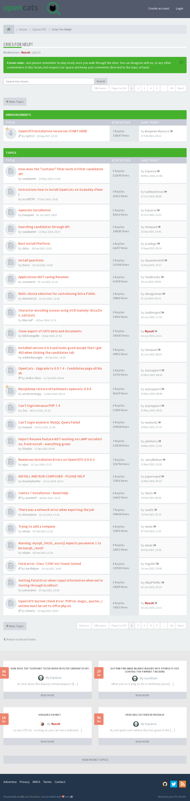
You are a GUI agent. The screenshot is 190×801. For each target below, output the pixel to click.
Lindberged (153, 312)
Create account (158, 8)
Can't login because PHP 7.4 (39, 405)
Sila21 (149, 493)
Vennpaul (151, 227)
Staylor (27, 449)
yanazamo (29, 590)
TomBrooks (152, 277)
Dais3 (26, 265)
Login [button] (179, 8)
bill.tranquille (30, 336)
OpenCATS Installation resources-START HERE (52, 131)
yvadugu (150, 244)
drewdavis (29, 514)
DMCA (36, 782)
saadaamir (29, 179)
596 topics (100, 88)
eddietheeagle (32, 357)
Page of (119, 88)
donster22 (29, 298)
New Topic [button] (15, 102)
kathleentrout (154, 192)
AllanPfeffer (153, 582)
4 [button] (150, 88)
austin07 (31, 498)
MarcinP (27, 320)
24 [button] (171, 88)
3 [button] (144, 88)
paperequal (153, 476)
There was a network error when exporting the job (56, 510)
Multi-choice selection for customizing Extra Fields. (57, 293)
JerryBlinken (153, 460)
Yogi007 (150, 564)
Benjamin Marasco (157, 131)
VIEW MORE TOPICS (95, 760)
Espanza (150, 171)
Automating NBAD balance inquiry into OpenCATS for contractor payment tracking (145, 670)
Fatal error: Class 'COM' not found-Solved (49, 563)
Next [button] (181, 88)
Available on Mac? (49, 714)
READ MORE (47, 695)
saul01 (149, 510)
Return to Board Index (19, 639)
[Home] (8, 29)
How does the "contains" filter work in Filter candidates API (49, 668)
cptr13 (36, 52)
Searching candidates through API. (44, 227)
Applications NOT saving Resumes (43, 277)
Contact (60, 782)
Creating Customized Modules (144, 714)
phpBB (20, 796)
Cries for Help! (18, 44)
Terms (47, 782)
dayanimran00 (154, 260)
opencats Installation (34, 210)
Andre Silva (33, 378)
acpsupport (153, 370)
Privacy (25, 782)
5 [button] (157, 88)
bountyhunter (31, 481)
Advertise (10, 782)
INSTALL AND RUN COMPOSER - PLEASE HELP (51, 476)
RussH (25, 52)
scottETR (28, 199)
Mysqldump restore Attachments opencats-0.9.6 (54, 389)
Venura (30, 611)
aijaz (25, 464)
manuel (27, 427)
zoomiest (28, 282)
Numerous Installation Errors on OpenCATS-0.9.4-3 (56, 459)
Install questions (31, 260)
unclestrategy (31, 394)
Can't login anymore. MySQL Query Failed (49, 422)
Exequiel (28, 215)
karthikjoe (32, 568)
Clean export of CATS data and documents (50, 331)
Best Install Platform (34, 243)
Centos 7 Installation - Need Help (43, 493)
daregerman (153, 294)
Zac (24, 410)
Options (84, 625)
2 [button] (138, 88)
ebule (26, 531)
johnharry (151, 441)
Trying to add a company (36, 526)
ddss (25, 248)
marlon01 (151, 422)
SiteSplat (35, 796)
